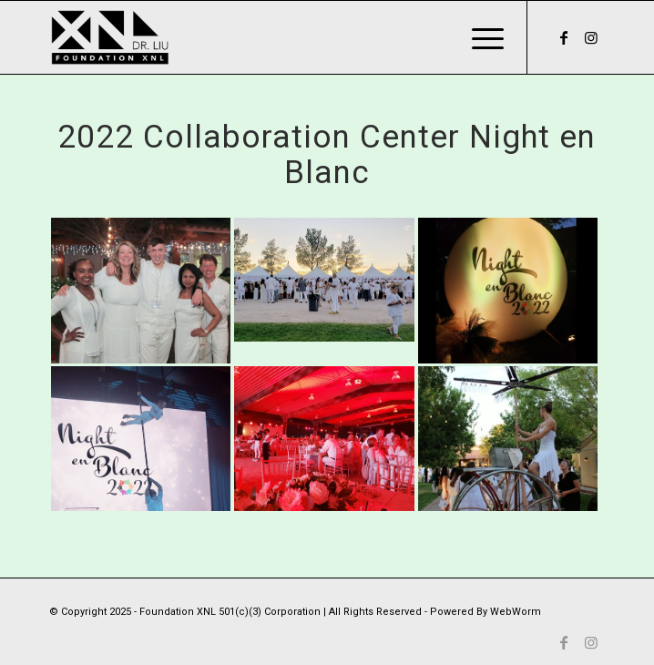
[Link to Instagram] (591, 38)
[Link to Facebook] (563, 38)
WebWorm (515, 612)
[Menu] (479, 37)
